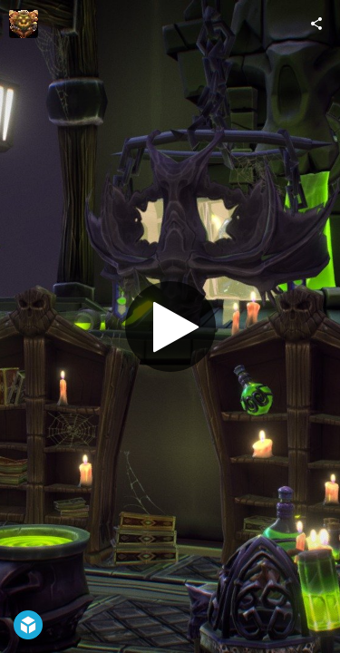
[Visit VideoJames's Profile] (23, 23)
